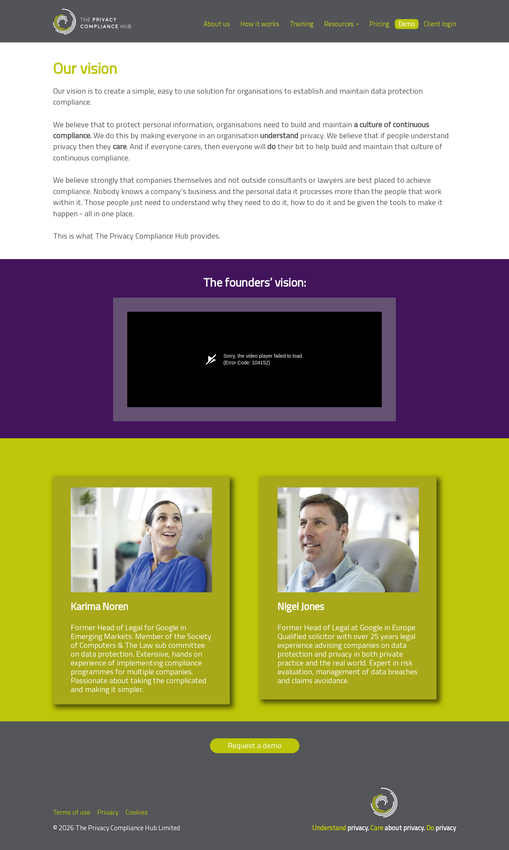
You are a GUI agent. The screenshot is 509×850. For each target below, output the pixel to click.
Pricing (379, 23)
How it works (259, 23)
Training (302, 23)
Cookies (136, 812)
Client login (440, 23)
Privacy (107, 812)
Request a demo (255, 745)
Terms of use (71, 812)
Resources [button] (341, 23)
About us (217, 23)
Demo (406, 24)
